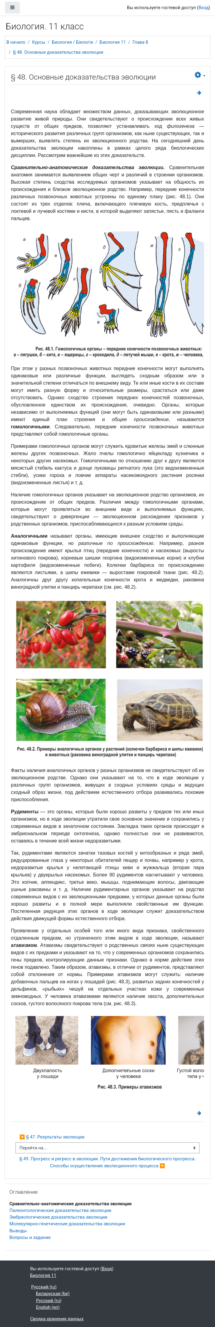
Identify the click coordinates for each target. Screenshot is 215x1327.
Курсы (38, 42)
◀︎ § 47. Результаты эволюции (51, 1137)
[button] (200, 75)
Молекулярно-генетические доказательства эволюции (67, 1224)
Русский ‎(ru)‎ (44, 1287)
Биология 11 (113, 42)
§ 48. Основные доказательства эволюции (58, 52)
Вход (204, 7)
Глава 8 (140, 42)
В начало (15, 42)
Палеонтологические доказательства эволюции (60, 1210)
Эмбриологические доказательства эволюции (58, 1217)
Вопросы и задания (30, 1237)
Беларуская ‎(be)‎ (53, 1293)
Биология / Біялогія (72, 42)
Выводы (18, 1230)
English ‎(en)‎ (48, 1307)
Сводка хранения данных (57, 1319)
